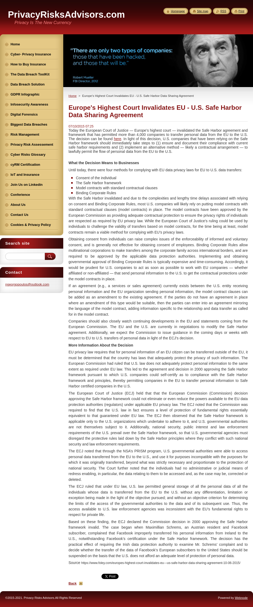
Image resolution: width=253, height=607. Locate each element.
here (117, 139)
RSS (223, 11)
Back (73, 583)
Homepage (178, 11)
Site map (202, 11)
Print (241, 11)
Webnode (241, 597)
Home (73, 95)
